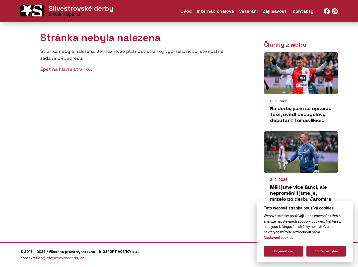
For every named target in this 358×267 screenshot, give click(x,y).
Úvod (186, 12)
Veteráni (248, 12)
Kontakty (303, 12)
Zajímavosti (275, 12)
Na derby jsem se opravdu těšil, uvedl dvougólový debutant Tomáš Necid (301, 114)
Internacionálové (215, 12)
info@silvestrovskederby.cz (60, 258)
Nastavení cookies (278, 238)
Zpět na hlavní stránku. (66, 69)
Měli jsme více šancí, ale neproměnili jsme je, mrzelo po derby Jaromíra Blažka (300, 196)
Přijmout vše (283, 251)
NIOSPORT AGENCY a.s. (119, 251)
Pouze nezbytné (326, 251)
